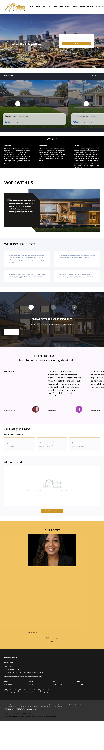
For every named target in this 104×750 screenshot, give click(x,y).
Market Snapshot (78, 7)
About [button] (37, 7)
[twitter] (15, 691)
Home (31, 7)
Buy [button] (44, 7)
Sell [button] (49, 7)
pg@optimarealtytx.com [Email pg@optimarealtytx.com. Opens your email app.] (34, 634)
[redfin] (48, 691)
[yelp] (25, 691)
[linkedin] (10, 691)
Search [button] (77, 43)
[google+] (43, 691)
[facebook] (6, 691)
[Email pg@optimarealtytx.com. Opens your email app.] (11, 669)
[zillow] (20, 691)
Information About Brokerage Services (14, 708)
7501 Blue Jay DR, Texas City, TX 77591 (83, 119)
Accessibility (54, 716)
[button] (15, 7)
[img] (52, 550)
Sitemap (48, 716)
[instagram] (29, 691)
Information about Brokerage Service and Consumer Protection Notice (23, 676)
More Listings (96, 75)
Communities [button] (58, 7)
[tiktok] (39, 691)
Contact (90, 7)
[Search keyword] (76, 38)
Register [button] (97, 7)
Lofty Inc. (12, 713)
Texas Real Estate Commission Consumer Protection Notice (20, 709)
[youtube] (34, 691)
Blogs (67, 7)
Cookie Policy (24, 716)
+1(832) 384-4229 (33, 632)
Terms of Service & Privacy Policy (12, 716)
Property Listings (41, 716)
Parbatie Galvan (52, 638)
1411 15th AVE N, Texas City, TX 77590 (14, 119)
